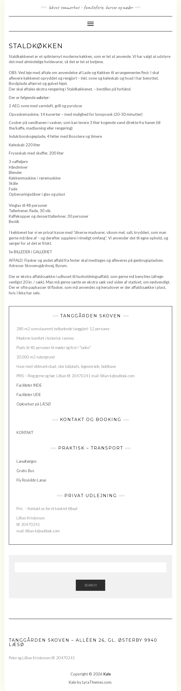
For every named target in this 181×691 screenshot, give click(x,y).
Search (90, 585)
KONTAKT (25, 432)
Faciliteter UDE (28, 394)
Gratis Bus (25, 470)
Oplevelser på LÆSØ (33, 404)
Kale (107, 674)
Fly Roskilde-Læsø (31, 480)
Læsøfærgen (26, 461)
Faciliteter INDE (29, 385)
